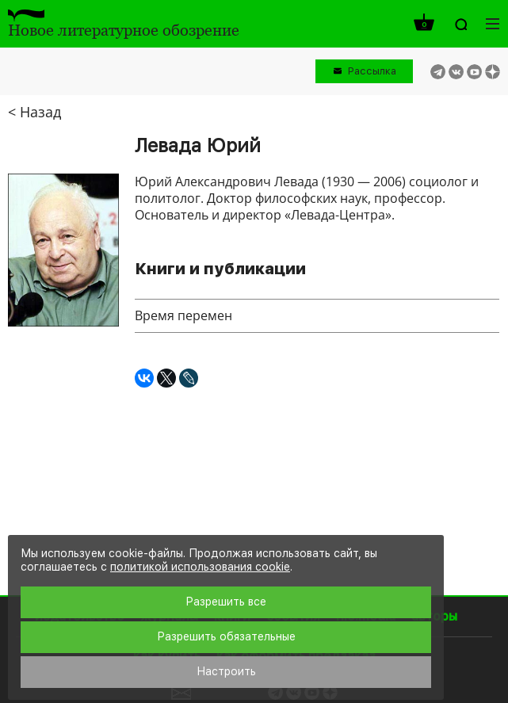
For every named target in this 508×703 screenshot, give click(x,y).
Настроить (226, 671)
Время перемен (183, 315)
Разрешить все (225, 601)
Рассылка (372, 71)
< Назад (34, 111)
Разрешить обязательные (226, 636)
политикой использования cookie (200, 566)
